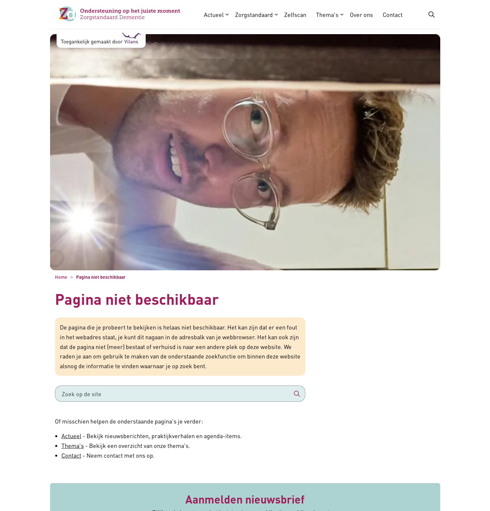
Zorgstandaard (254, 14)
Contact (393, 14)
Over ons (361, 14)
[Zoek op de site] (180, 393)
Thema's (327, 14)
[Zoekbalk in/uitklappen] (431, 15)
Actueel (214, 14)
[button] (297, 393)
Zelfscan (295, 14)
